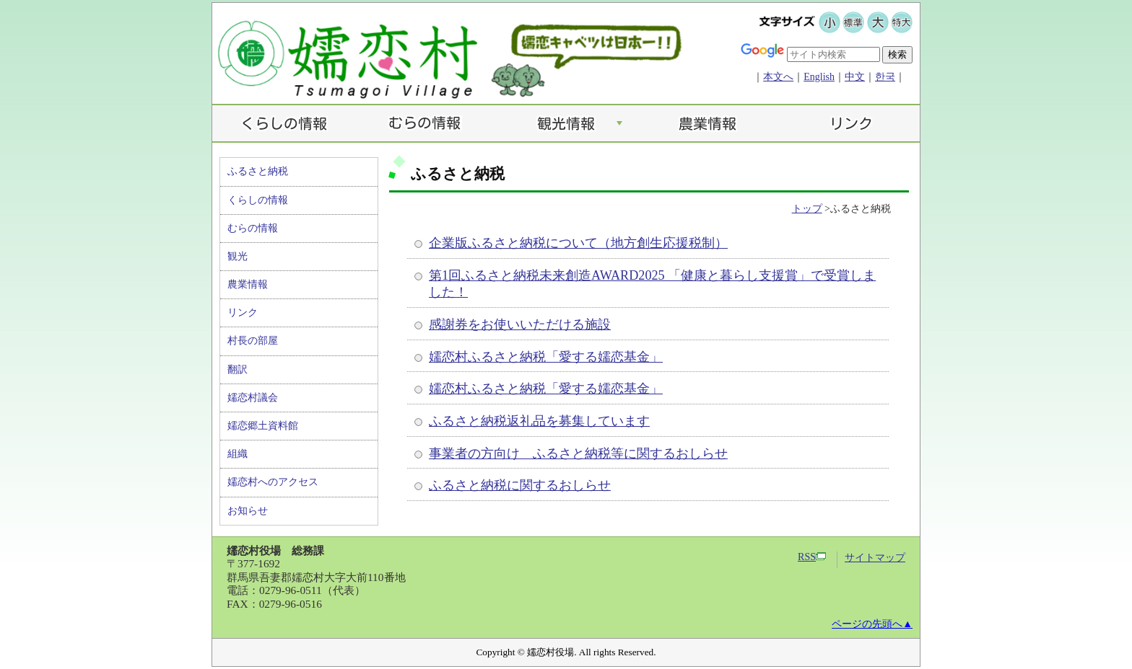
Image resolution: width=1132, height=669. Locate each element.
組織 (237, 453)
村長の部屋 (252, 340)
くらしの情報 (257, 200)
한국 (885, 76)
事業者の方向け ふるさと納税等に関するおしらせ (578, 453)
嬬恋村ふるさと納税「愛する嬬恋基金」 (546, 357)
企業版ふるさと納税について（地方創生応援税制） (578, 243)
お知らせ (247, 510)
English (819, 76)
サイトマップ (875, 557)
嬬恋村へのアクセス (272, 482)
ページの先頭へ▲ (872, 624)
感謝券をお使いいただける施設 (520, 324)
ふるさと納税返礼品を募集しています (539, 421)
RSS (812, 556)
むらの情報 (252, 228)
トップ (807, 208)
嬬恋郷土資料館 (262, 425)
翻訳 (237, 369)
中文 (855, 76)
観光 (237, 256)
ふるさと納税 (257, 171)
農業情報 (247, 284)
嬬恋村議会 (252, 397)
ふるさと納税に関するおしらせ (520, 485)
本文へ (778, 76)
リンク (242, 312)
